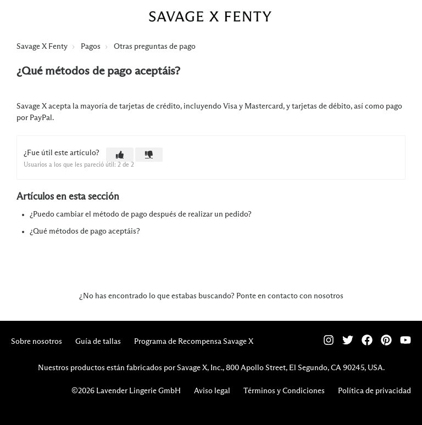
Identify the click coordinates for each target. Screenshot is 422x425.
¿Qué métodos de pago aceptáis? (85, 231)
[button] (120, 155)
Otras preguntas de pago (155, 46)
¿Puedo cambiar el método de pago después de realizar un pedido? (141, 214)
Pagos (91, 46)
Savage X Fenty (42, 46)
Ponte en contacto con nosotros (289, 296)
